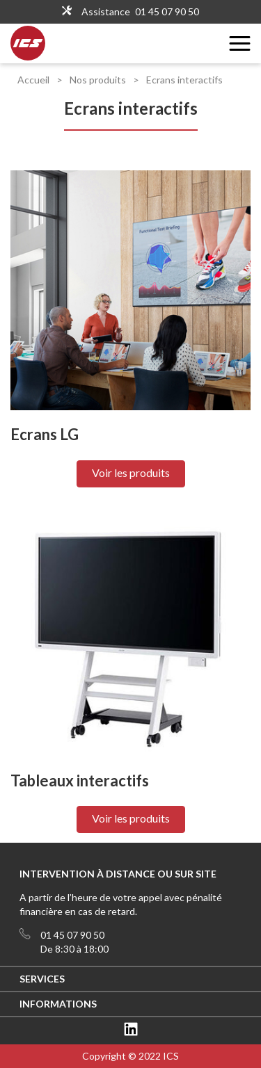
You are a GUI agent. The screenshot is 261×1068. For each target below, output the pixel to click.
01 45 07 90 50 (167, 11)
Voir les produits (131, 472)
